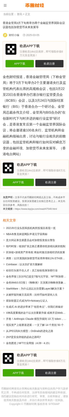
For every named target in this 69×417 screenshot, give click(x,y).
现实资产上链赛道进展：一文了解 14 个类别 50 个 (35, 324)
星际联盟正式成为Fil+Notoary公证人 (27, 300)
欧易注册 (49, 63)
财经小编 (14, 35)
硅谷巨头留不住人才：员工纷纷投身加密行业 (32, 270)
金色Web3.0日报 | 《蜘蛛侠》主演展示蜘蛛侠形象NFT (37, 282)
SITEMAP (54, 404)
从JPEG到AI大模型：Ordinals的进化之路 (29, 330)
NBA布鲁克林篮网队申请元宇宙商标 (26, 234)
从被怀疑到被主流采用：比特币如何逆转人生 (32, 294)
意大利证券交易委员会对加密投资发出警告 (30, 240)
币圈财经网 (30, 404)
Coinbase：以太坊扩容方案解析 (24, 264)
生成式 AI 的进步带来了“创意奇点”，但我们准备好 (34, 306)
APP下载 (19, 63)
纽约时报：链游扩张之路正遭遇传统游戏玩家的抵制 (35, 246)
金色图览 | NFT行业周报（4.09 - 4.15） (28, 343)
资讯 (19, 14)
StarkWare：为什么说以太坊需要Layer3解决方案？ (35, 288)
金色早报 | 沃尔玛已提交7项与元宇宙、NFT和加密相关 (37, 276)
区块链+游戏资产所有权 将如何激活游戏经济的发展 (35, 252)
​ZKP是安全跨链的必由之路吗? (23, 337)
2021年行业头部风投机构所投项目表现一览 (31, 228)
